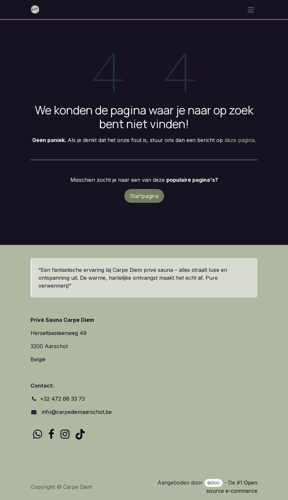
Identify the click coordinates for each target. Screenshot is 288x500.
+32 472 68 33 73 (62, 398)
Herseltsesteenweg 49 (58, 333)
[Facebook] (51, 434)
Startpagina (144, 196)
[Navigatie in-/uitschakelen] (250, 9)
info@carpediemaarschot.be (76, 412)
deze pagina (239, 140)
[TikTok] (80, 434)
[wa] (37, 434)
